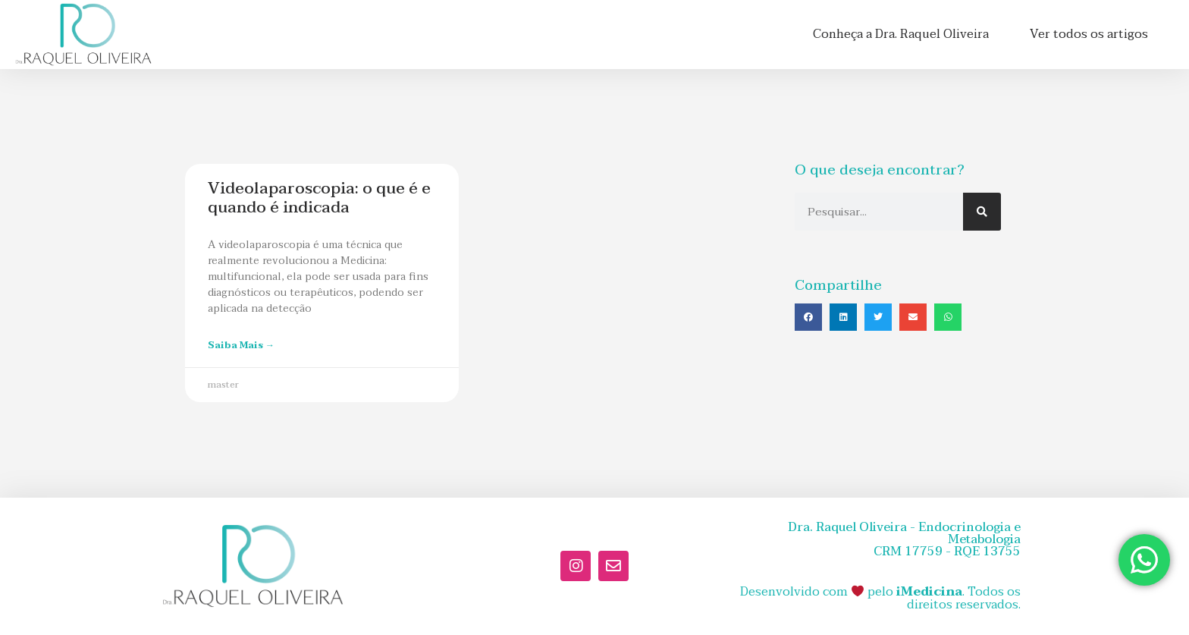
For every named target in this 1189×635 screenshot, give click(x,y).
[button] (808, 317)
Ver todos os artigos (1089, 34)
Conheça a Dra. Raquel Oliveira (901, 34)
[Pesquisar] (982, 212)
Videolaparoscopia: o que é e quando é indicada (319, 197)
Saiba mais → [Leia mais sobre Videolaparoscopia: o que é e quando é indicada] (241, 345)
